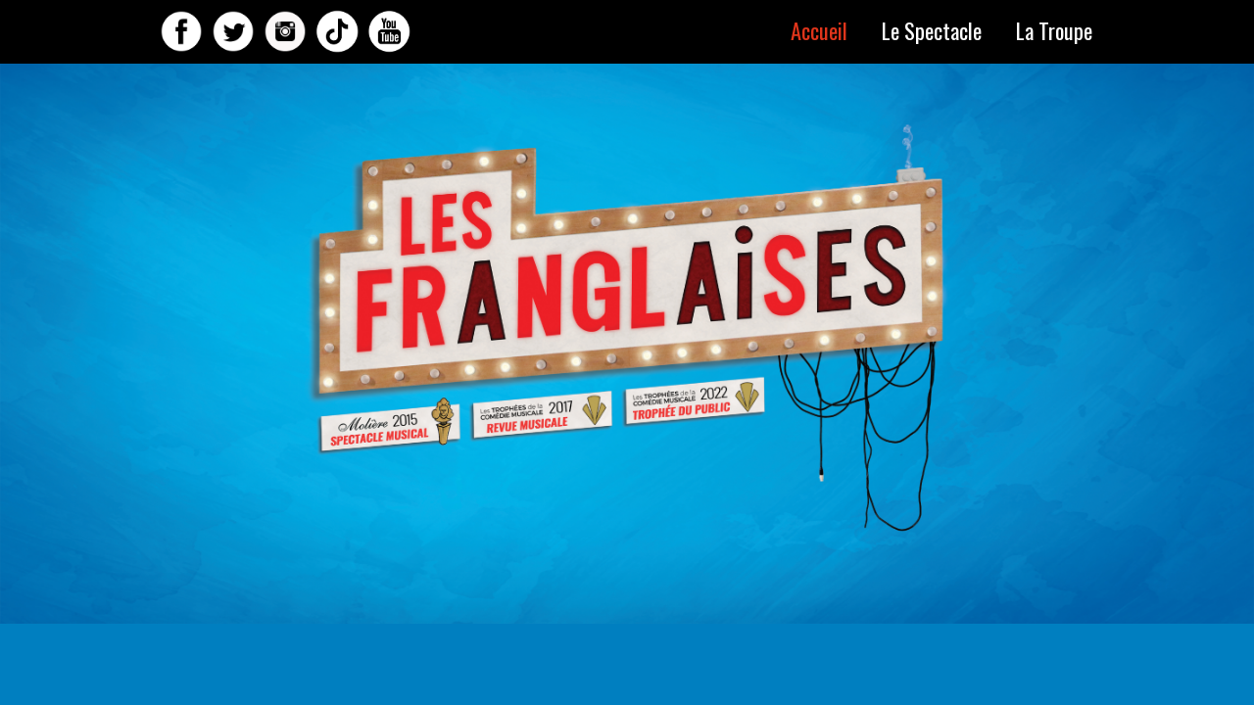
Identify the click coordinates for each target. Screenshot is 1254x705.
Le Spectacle (932, 30)
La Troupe (1054, 30)
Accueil (819, 30)
